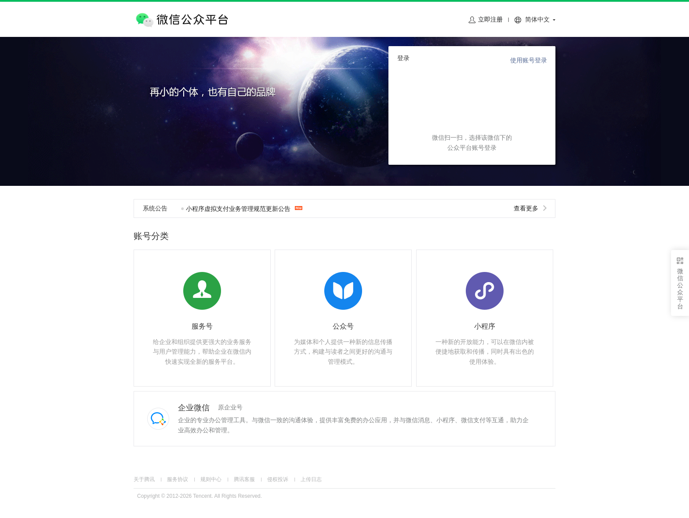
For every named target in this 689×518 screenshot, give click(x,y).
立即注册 (490, 19)
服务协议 (177, 479)
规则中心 (210, 479)
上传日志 (311, 479)
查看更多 (531, 208)
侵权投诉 (277, 479)
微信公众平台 (181, 20)
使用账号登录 (528, 60)
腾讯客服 (244, 479)
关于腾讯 (144, 479)
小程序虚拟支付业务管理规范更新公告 (238, 208)
